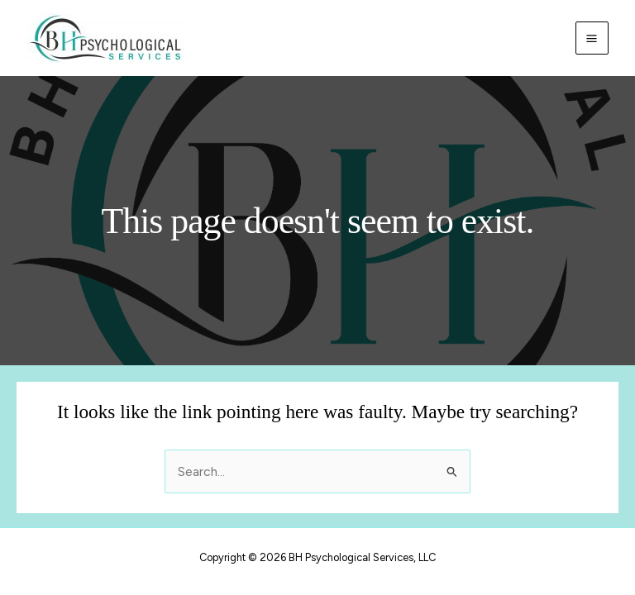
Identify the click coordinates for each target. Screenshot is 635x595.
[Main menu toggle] (592, 38)
